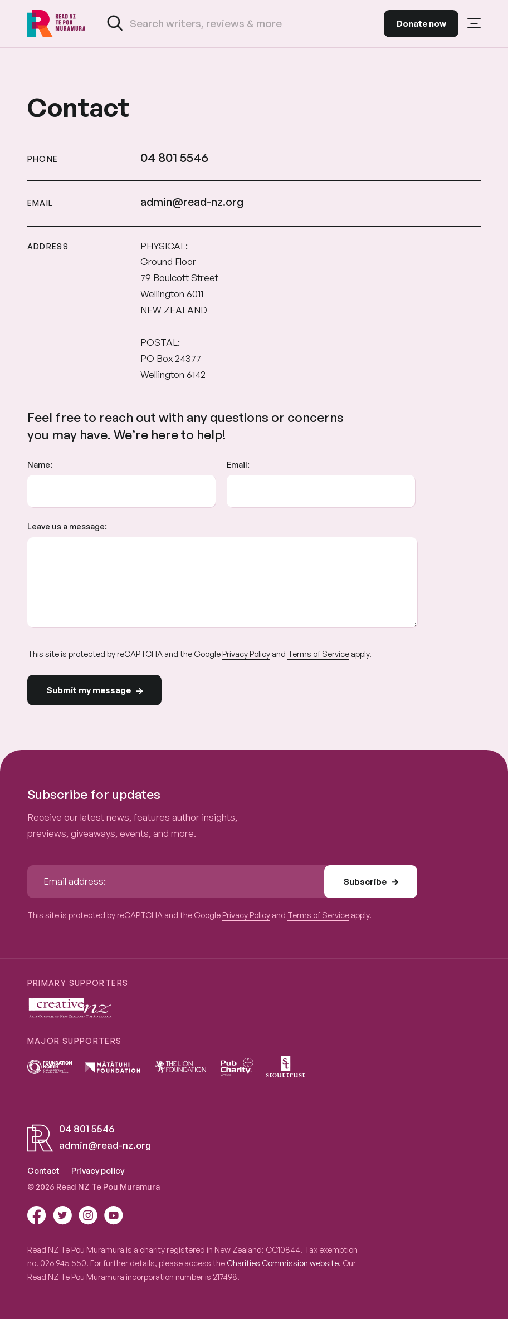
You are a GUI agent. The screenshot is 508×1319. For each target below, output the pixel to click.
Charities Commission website (283, 1263)
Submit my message (94, 690)
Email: (238, 464)
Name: (39, 464)
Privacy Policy (246, 654)
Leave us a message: (67, 526)
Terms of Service (318, 654)
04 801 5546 (174, 157)
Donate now (421, 23)
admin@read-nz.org (191, 202)
